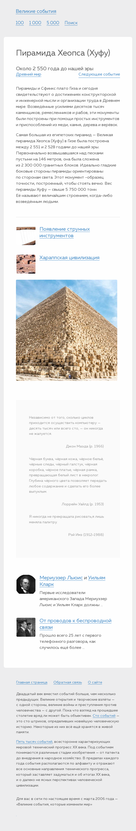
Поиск (71, 23)
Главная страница (31, 682)
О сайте (95, 682)
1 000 (35, 23)
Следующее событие (99, 75)
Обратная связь (67, 682)
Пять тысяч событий (34, 742)
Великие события (36, 11)
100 (20, 23)
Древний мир (28, 75)
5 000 (53, 23)
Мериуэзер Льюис (61, 577)
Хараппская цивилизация (70, 257)
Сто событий (104, 716)
